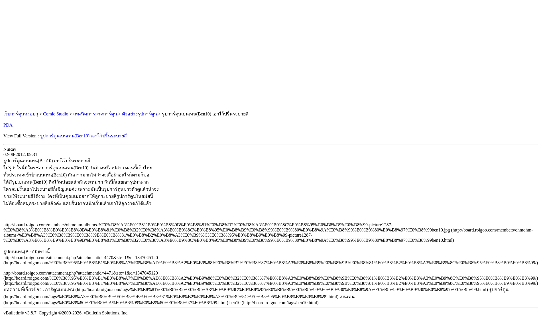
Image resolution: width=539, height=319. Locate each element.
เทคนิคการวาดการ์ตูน (95, 113)
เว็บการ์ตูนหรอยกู (20, 113)
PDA (8, 125)
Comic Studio (55, 113)
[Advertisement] (53, 55)
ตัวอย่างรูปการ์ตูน (139, 113)
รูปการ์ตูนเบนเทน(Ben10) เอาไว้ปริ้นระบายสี (83, 135)
